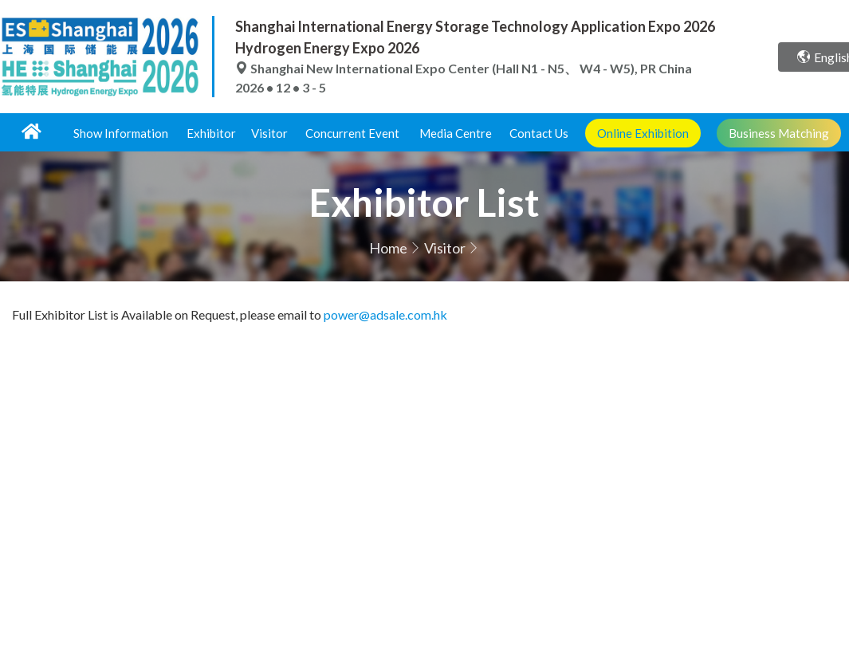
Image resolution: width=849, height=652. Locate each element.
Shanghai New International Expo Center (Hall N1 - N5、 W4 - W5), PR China (463, 68)
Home (388, 248)
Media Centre (455, 133)
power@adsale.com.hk (385, 314)
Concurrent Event (352, 133)
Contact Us (538, 133)
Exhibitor (211, 133)
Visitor (269, 133)
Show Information (120, 133)
